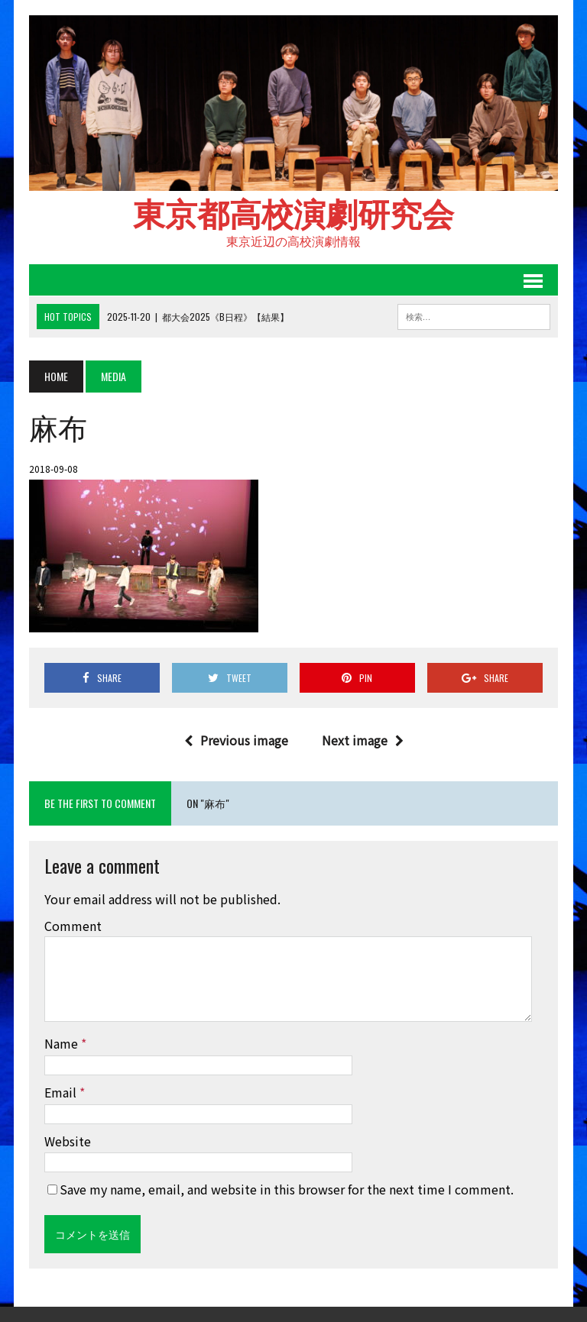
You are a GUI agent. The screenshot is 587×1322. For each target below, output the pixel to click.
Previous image (236, 740)
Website (67, 1141)
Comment (73, 925)
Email (61, 1092)
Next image (363, 740)
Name (62, 1043)
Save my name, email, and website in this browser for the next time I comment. (287, 1189)
